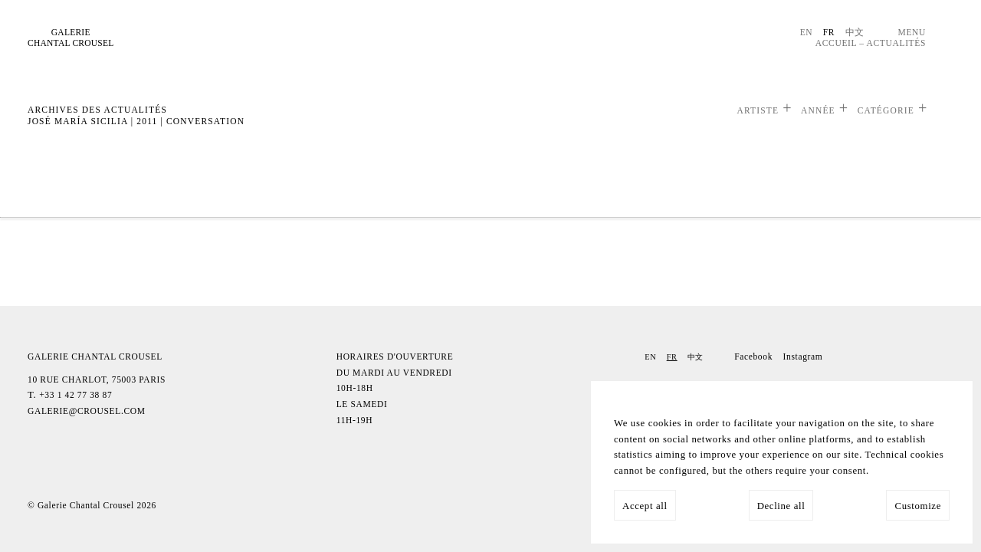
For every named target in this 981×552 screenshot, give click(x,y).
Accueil (836, 43)
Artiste (758, 110)
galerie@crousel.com (87, 411)
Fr (829, 32)
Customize (917, 506)
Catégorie (886, 110)
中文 (855, 32)
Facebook (753, 356)
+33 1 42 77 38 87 (75, 394)
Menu (912, 32)
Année (818, 110)
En (806, 32)
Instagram (803, 356)
